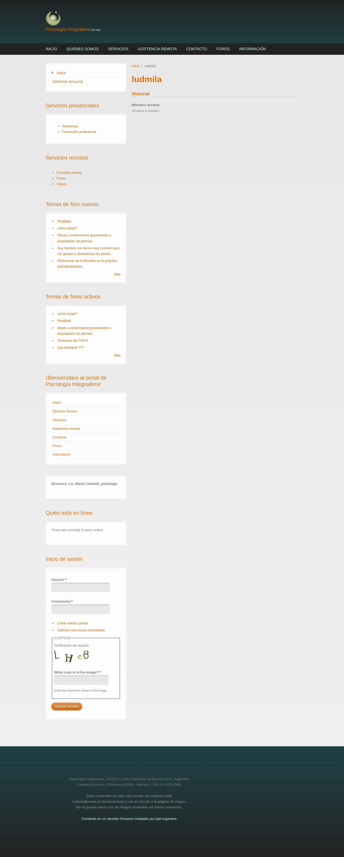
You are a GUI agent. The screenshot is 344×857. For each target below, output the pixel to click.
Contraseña (62, 601)
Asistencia (70, 126)
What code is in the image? (77, 672)
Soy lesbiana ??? (71, 347)
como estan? (67, 228)
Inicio (51, 49)
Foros (223, 49)
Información (252, 49)
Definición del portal (68, 82)
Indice (61, 73)
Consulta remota (69, 173)
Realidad (64, 221)
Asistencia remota (157, 49)
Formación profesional (79, 132)
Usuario (58, 580)
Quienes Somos (83, 49)
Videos (61, 184)
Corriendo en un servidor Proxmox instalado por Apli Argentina (129, 819)
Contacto (196, 49)
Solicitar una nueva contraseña (81, 630)
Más (117, 274)
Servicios (118, 49)
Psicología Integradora (68, 29)
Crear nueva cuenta (73, 623)
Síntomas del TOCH (73, 341)
